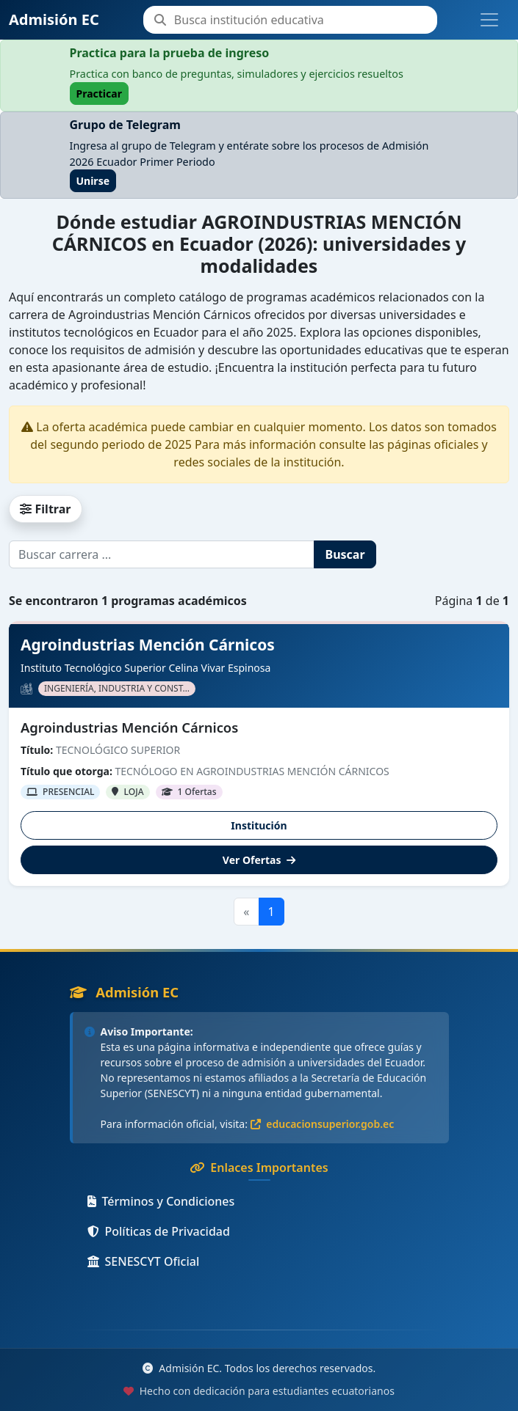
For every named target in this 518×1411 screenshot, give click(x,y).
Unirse (93, 181)
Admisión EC (54, 19)
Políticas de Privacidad (158, 1231)
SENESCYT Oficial (143, 1261)
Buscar (345, 554)
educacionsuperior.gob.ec (323, 1124)
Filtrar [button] (45, 509)
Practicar (99, 93)
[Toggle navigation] (489, 20)
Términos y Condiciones (161, 1201)
